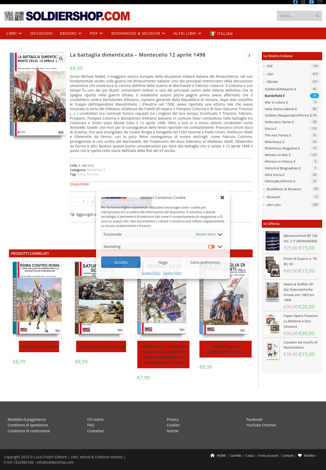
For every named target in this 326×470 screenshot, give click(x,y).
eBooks (272, 81)
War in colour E (276, 102)
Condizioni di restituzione (29, 430)
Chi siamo (95, 419)
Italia (81, 174)
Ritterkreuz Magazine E (282, 148)
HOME (218, 455)
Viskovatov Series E (279, 122)
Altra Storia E (275, 174)
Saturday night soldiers (102, 346)
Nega (163, 262)
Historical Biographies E (283, 168)
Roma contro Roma (40, 346)
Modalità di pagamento (27, 419)
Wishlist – (307, 455)
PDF (270, 66)
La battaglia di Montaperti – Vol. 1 (226, 349)
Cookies (173, 425)
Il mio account (268, 455)
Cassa (250, 455)
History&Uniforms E (280, 181)
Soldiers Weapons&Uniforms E (288, 115)
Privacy (173, 419)
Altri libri (274, 204)
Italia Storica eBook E (281, 109)
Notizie (172, 430)
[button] (222, 197)
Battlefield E (275, 95)
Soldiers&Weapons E (281, 89)
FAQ (90, 425)
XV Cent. (92, 174)
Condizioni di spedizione (28, 425)
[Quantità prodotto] (83, 201)
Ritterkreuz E (274, 141)
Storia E (271, 128)
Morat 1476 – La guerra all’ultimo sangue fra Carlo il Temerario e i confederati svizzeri (164, 354)
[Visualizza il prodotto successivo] (249, 55)
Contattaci (95, 430)
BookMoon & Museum (284, 189)
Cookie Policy (151, 273)
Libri (270, 74)
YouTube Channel (261, 425)
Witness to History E (280, 161)
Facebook (254, 419)
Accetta (120, 262)
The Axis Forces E (278, 135)
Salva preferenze (205, 262)
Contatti (288, 455)
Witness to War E (278, 155)
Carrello (235, 455)
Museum (273, 197)
